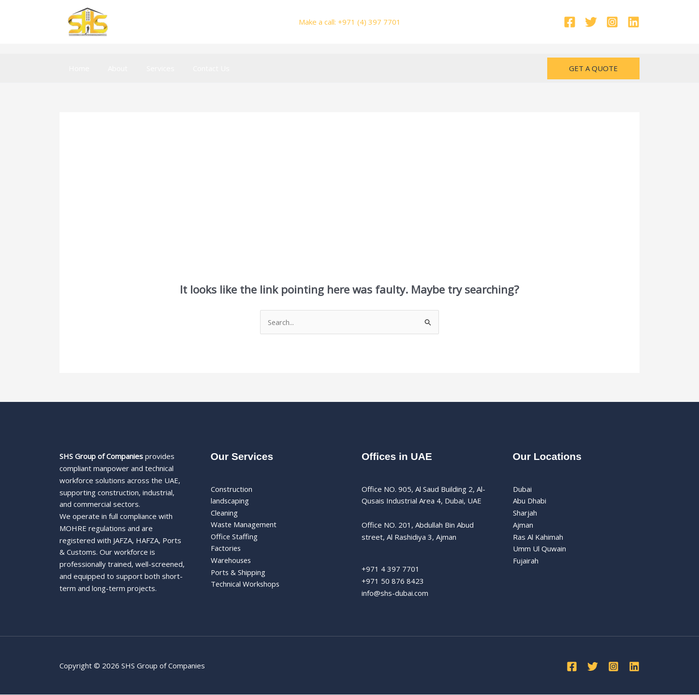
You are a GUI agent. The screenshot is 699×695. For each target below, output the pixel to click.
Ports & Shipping (238, 573)
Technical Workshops (246, 585)
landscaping (230, 501)
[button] (593, 68)
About (112, 68)
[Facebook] (570, 22)
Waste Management (244, 525)
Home (77, 68)
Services (150, 68)
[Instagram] (612, 22)
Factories (226, 549)
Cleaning (224, 513)
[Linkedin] (633, 22)
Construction (232, 489)
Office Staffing (235, 537)
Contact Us (197, 68)
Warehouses (232, 561)
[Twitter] (591, 22)
